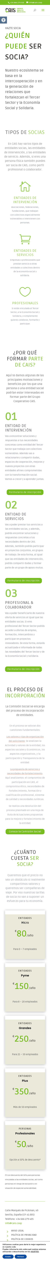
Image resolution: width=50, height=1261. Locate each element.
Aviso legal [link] (17, 1230)
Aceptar (8, 1257)
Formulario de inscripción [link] (25, 492)
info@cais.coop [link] (13, 1223)
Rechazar (20, 1257)
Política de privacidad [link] (24, 1235)
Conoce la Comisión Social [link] (25, 831)
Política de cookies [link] (22, 1239)
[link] (3, 20)
